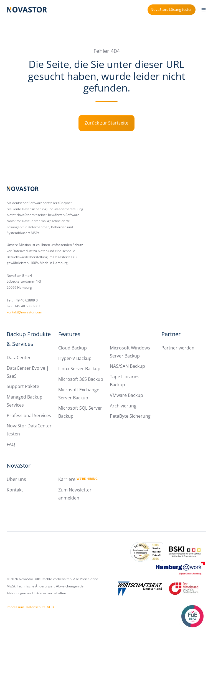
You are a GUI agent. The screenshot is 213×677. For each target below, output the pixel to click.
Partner (171, 334)
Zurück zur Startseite (106, 123)
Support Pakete (23, 386)
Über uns (16, 479)
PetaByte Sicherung (130, 416)
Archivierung (123, 406)
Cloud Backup (72, 348)
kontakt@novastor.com (24, 312)
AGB (50, 607)
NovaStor (19, 465)
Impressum (15, 607)
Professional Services (29, 415)
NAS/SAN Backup (127, 366)
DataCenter (19, 357)
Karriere (78, 479)
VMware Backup (126, 395)
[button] (203, 9)
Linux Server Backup (79, 369)
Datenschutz (35, 607)
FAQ (11, 444)
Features (69, 334)
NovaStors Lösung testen (171, 9)
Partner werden (177, 348)
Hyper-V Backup (75, 358)
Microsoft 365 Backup (80, 379)
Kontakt (15, 490)
